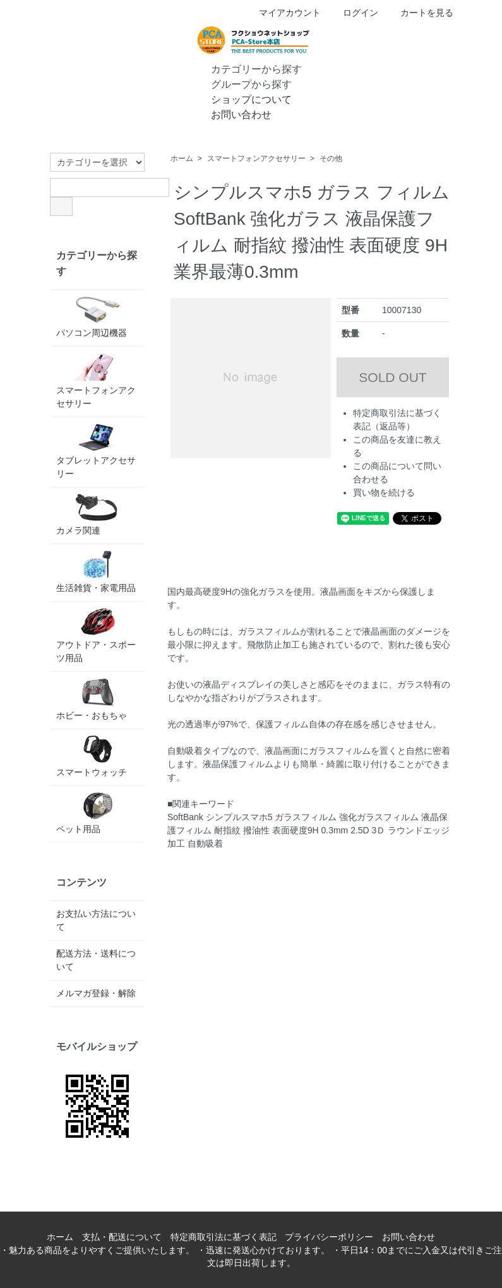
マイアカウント (283, 13)
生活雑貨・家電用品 (97, 571)
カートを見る (420, 13)
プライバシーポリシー (329, 1237)
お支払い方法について (96, 920)
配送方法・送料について (96, 960)
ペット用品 (97, 813)
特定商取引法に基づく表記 (223, 1237)
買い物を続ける (384, 492)
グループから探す (242, 83)
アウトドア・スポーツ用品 (97, 635)
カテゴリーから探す (247, 68)
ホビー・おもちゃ (97, 699)
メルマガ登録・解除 (96, 993)
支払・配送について (122, 1237)
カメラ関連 (97, 514)
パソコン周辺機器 (97, 317)
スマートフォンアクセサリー (256, 158)
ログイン (354, 13)
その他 (331, 158)
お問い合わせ (232, 113)
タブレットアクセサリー (97, 451)
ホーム (181, 158)
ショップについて (242, 98)
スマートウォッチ (97, 756)
